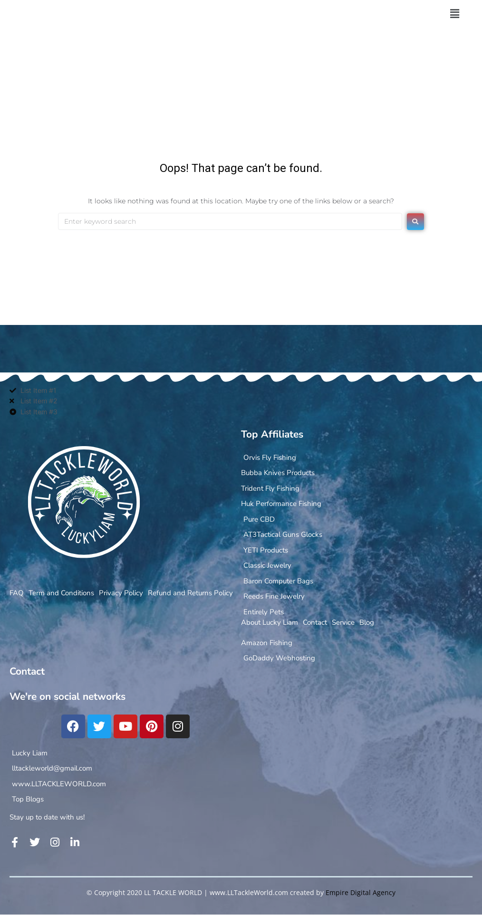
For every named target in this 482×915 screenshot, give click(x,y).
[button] (454, 14)
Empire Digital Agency (360, 892)
